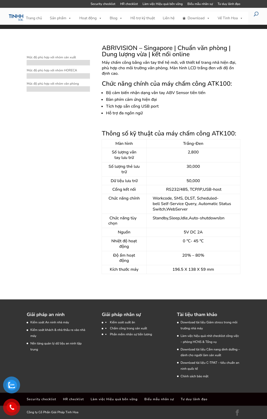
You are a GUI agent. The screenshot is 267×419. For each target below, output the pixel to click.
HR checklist (129, 4)
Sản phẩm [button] (60, 18)
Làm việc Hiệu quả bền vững (163, 4)
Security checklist (102, 4)
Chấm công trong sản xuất (128, 328)
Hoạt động (90, 18)
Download (198, 18)
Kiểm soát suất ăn (122, 322)
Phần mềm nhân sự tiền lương (131, 334)
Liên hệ (168, 18)
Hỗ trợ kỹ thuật (142, 18)
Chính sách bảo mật (195, 376)
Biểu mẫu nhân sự (200, 4)
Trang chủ (34, 18)
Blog (116, 18)
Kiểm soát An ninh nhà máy (49, 322)
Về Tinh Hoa (230, 18)
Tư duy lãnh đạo (228, 4)
